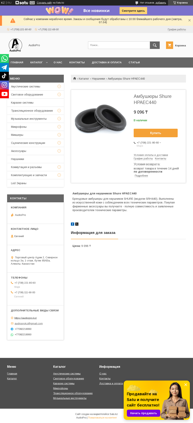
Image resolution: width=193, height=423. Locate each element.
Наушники (98, 78)
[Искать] (155, 45)
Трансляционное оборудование (32, 110)
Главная (17, 62)
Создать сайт (44, 2)
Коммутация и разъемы (26, 167)
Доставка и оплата (107, 62)
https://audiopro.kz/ (25, 317)
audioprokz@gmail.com (29, 323)
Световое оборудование (27, 94)
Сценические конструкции (28, 142)
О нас (58, 62)
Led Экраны (18, 183)
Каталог (36, 62)
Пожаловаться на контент (102, 417)
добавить (160, 2)
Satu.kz (114, 414)
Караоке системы (22, 102)
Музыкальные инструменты (29, 118)
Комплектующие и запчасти (29, 175)
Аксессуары (18, 151)
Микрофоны (19, 126)
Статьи (134, 62)
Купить (155, 133)
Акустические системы (25, 86)
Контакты (77, 62)
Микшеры (17, 134)
